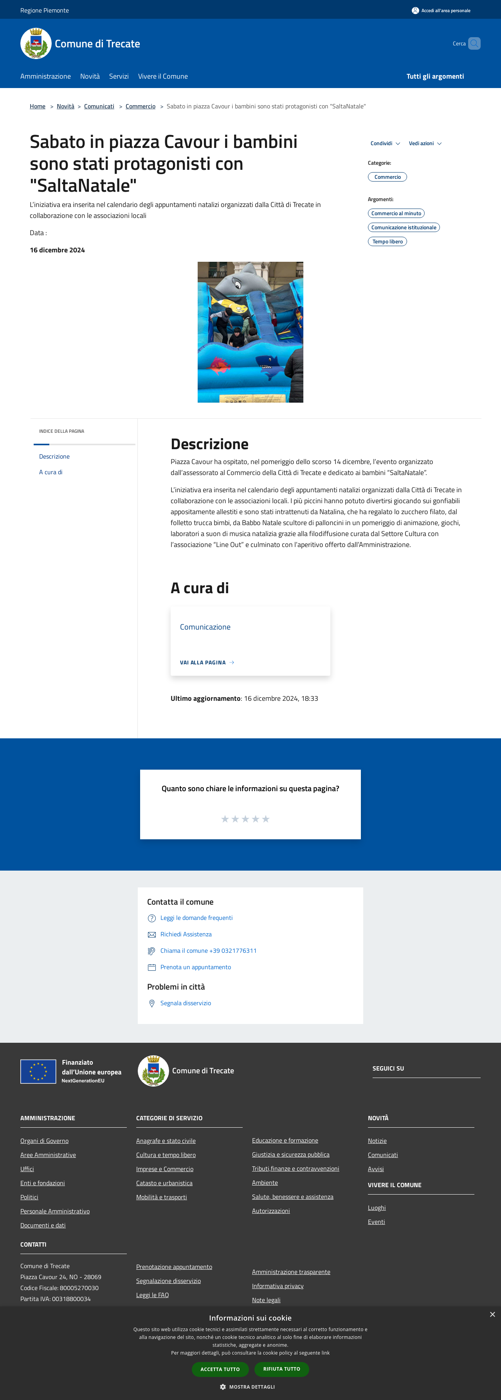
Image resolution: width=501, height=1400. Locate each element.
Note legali (266, 1300)
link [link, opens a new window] (326, 1353)
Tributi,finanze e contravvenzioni (295, 1168)
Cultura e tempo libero (166, 1154)
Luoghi (377, 1207)
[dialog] (250, 1353)
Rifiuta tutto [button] (282, 1369)
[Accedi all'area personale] (441, 10)
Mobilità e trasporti (161, 1197)
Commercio (140, 106)
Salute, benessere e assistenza (292, 1196)
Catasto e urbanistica (164, 1183)
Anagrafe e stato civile (166, 1140)
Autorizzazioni (271, 1210)
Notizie (377, 1140)
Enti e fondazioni (42, 1183)
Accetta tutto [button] (220, 1369)
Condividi (387, 143)
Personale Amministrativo (55, 1211)
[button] (250, 1387)
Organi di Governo (44, 1140)
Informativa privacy (278, 1285)
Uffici (27, 1168)
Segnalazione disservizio (168, 1280)
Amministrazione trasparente (291, 1271)
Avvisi (376, 1168)
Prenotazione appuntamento (174, 1266)
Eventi (376, 1221)
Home (37, 106)
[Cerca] (471, 43)
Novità (65, 106)
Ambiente (265, 1182)
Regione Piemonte (44, 10)
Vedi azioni (426, 143)
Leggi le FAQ (152, 1294)
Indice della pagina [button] (61, 431)
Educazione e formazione (285, 1140)
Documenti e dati (43, 1225)
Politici (29, 1197)
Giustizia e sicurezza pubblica (291, 1154)
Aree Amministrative (48, 1154)
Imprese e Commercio (164, 1168)
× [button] (492, 1315)
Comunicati (99, 106)
